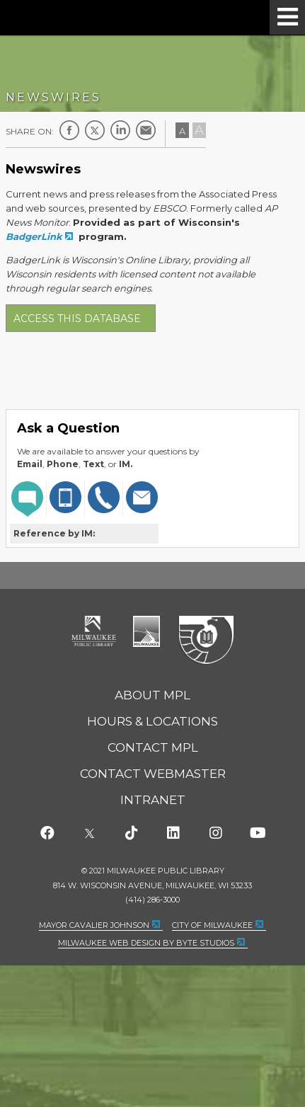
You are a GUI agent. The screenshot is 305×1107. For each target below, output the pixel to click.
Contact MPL (153, 747)
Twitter (95, 130)
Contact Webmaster (153, 774)
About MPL (152, 695)
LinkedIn (120, 130)
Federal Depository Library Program (206, 640)
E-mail (146, 130)
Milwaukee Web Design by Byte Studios (146, 943)
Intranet (152, 800)
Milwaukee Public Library (71, 17)
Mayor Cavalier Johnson (94, 925)
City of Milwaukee (146, 631)
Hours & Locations (152, 721)
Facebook (69, 130)
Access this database (77, 318)
